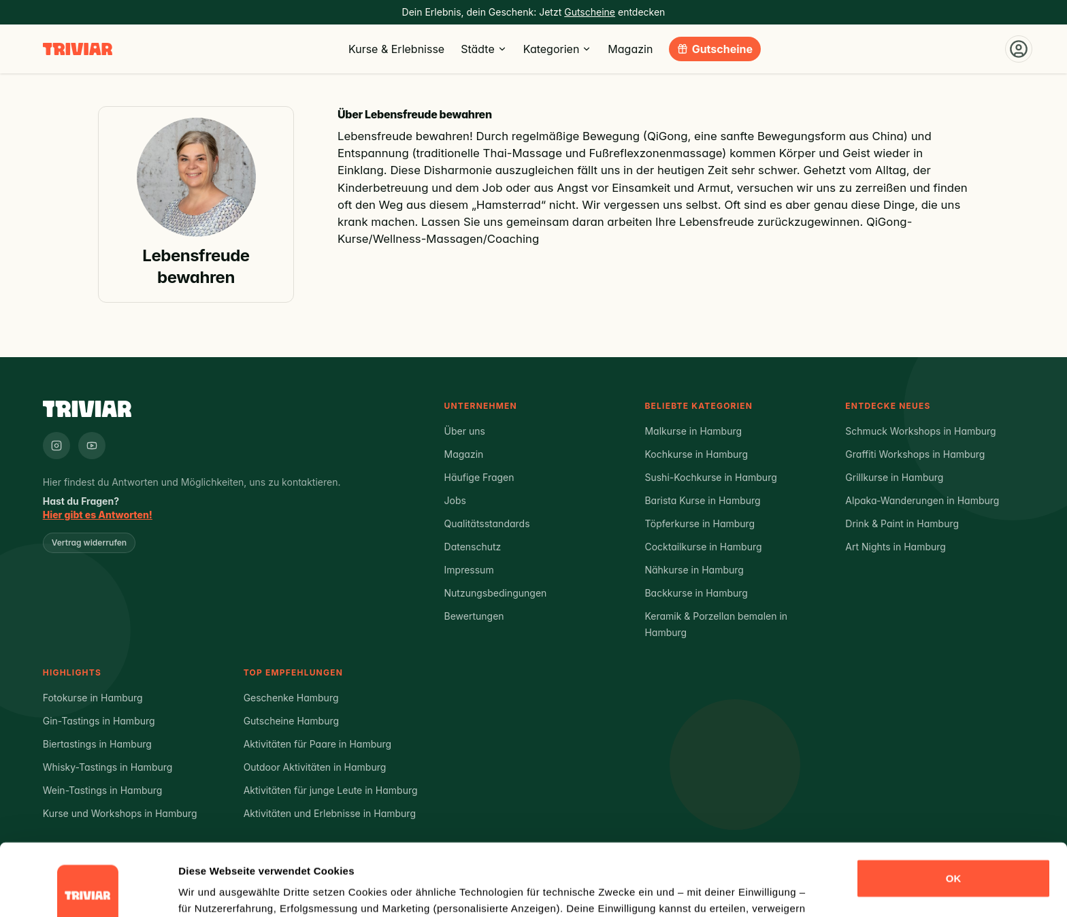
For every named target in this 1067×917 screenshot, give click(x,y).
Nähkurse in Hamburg (693, 570)
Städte (484, 49)
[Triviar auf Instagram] (56, 445)
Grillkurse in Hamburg (894, 477)
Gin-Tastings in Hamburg (99, 721)
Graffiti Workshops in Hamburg (915, 454)
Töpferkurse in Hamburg (699, 523)
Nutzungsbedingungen (495, 593)
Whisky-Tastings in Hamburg (108, 767)
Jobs (455, 500)
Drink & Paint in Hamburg (902, 523)
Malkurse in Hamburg (693, 431)
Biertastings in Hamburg (97, 744)
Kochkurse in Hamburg (696, 454)
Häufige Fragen (479, 477)
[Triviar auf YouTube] (91, 445)
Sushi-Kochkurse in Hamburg (710, 477)
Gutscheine (722, 49)
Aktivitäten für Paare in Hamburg (318, 744)
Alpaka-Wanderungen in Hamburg (922, 500)
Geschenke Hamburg (291, 697)
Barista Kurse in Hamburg (702, 500)
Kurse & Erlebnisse (396, 49)
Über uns (464, 431)
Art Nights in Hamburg (895, 546)
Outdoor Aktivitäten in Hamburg (315, 767)
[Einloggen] (1018, 49)
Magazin (630, 49)
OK (954, 806)
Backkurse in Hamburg (695, 593)
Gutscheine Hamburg (291, 721)
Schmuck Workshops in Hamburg (920, 431)
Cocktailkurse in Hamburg (702, 546)
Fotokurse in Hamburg (93, 697)
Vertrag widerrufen (89, 542)
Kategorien (557, 49)
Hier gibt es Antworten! (97, 514)
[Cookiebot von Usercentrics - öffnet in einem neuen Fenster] (88, 890)
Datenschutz (473, 546)
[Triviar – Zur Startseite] (77, 49)
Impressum (469, 570)
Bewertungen (474, 616)
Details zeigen (212, 890)
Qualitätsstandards (487, 523)
